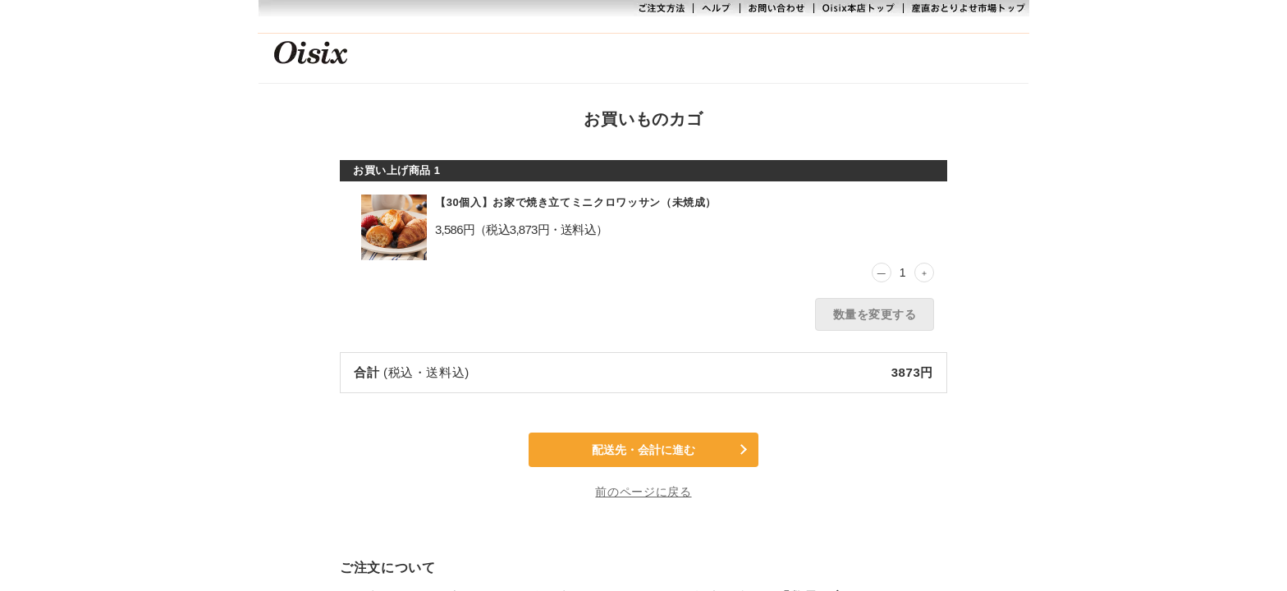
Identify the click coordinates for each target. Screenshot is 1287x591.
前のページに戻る (643, 492)
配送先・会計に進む (643, 449)
